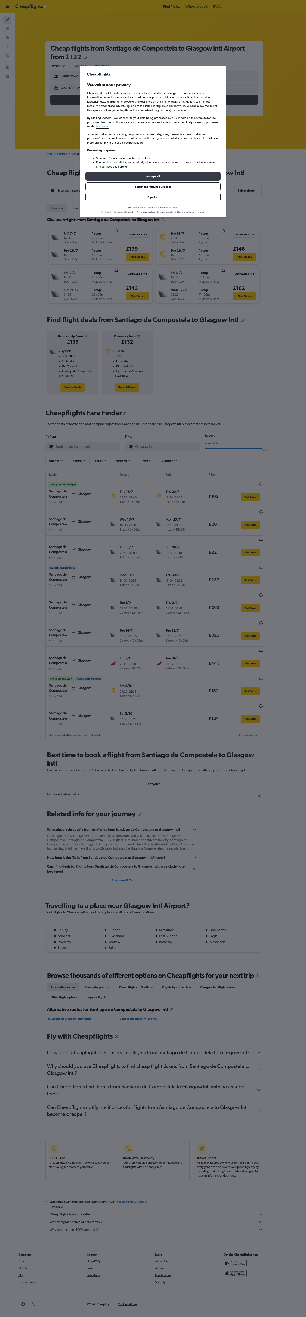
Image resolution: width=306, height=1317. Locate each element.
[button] (153, 176)
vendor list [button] (102, 126)
